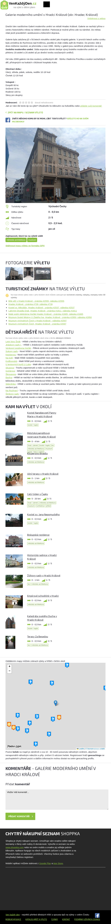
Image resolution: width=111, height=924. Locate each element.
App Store (58, 863)
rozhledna (40, 506)
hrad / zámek (33, 445)
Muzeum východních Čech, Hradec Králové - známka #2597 (37, 324)
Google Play (45, 863)
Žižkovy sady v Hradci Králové (43, 575)
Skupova (9, 367)
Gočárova (10, 371)
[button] (55, 703)
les (52, 445)
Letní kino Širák (12, 341)
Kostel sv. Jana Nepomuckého (43, 514)
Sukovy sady (11, 351)
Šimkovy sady (12, 394)
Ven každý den (12, 914)
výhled (48, 506)
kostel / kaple (33, 425)
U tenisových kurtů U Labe (18, 364)
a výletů (42, 919)
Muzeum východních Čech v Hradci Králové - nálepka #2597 (37, 320)
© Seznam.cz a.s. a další (95, 749)
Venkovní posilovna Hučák (18, 348)
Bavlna (8, 377)
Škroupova (10, 374)
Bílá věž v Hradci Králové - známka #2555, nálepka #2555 (36, 301)
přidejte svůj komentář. (91, 106)
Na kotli (9, 358)
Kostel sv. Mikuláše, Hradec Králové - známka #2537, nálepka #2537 (41, 307)
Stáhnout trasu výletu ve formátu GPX (25, 245)
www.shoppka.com (14, 847)
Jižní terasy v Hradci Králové (42, 473)
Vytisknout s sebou (96, 18)
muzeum (32, 240)
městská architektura (16, 240)
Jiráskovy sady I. (13, 345)
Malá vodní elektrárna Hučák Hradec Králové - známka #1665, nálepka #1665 (45, 314)
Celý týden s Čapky (37, 494)
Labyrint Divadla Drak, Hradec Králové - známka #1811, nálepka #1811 (42, 311)
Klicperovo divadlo (37, 453)
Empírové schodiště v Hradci (43, 595)
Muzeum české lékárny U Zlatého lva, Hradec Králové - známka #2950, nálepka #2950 (50, 317)
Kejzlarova (10, 354)
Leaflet (80, 749)
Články (54, 919)
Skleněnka (10, 384)
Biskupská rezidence (38, 534)
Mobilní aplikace (13, 919)
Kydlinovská (11, 361)
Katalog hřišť (31, 919)
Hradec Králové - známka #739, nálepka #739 (30, 304)
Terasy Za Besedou (37, 636)
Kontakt (66, 919)
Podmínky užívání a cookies (87, 919)
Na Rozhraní (11, 390)
